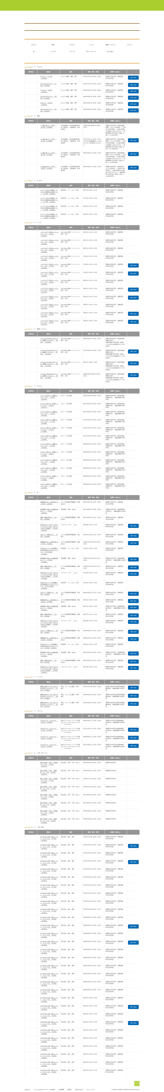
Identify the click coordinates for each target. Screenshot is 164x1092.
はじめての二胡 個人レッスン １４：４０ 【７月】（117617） (49, 879)
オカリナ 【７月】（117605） (46, 77)
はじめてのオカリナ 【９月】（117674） (48, 110)
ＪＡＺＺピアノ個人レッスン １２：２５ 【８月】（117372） (49, 298)
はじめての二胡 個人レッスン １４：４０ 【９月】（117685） (49, 1040)
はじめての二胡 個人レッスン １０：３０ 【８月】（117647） (49, 927)
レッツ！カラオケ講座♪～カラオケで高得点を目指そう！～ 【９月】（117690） (49, 216)
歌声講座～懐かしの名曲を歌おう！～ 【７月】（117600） (49, 560)
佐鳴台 (125, 2)
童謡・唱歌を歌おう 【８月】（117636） (48, 615)
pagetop (137, 1083)
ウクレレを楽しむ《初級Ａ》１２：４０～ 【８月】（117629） (49, 445)
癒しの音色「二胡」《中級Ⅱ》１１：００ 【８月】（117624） (48, 804)
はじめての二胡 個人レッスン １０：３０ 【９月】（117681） (49, 1007)
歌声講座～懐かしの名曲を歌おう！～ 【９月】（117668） (49, 654)
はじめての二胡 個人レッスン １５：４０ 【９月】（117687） (49, 1056)
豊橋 (87, 2)
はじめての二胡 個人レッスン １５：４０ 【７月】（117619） (49, 895)
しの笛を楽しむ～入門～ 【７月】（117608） (48, 140)
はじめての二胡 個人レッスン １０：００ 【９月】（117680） (49, 999)
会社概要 (61, 1089)
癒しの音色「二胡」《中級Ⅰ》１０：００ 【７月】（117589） (49, 780)
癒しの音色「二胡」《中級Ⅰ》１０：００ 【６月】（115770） (49, 764)
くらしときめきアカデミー (33, 5)
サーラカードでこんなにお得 (110, 7)
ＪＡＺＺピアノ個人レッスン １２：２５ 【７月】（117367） (49, 274)
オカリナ (34, 44)
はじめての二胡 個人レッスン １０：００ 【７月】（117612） (49, 838)
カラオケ (72, 44)
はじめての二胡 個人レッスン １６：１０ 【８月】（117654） (49, 983)
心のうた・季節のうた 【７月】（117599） (49, 535)
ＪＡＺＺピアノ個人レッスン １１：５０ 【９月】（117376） (49, 314)
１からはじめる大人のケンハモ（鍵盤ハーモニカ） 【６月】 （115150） (49, 340)
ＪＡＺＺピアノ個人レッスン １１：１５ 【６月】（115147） (49, 234)
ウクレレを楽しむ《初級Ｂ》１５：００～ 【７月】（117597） (49, 437)
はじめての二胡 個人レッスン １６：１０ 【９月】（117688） (49, 1064)
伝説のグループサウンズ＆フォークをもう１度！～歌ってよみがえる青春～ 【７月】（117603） (49, 575)
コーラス (53, 51)
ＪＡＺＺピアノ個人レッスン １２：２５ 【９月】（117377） (49, 322)
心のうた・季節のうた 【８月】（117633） (49, 593)
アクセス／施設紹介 (114, 18)
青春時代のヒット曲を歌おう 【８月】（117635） (49, 601)
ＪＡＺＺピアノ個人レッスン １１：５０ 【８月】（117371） (49, 290)
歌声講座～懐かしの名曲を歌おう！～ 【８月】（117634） (49, 608)
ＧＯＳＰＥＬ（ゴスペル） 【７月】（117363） (49, 729)
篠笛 (53, 44)
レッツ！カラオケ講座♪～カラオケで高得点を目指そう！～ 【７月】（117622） (49, 200)
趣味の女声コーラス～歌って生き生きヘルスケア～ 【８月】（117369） (49, 696)
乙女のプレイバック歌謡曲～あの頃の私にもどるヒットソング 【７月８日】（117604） (49, 551)
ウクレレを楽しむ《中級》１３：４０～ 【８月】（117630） (49, 454)
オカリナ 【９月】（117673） (46, 104)
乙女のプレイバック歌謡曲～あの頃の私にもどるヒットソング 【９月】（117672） (49, 646)
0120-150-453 (76, 18)
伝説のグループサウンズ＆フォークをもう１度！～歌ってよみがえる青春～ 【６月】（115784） (49, 527)
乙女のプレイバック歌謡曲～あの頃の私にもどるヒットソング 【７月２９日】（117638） (49, 585)
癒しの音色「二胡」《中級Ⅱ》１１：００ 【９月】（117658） (48, 820)
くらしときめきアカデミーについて (62, 7)
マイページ (75, 2)
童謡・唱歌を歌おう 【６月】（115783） (48, 518)
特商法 (69, 1089)
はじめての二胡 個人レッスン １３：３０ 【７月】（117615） (49, 862)
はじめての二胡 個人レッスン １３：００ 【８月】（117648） (49, 935)
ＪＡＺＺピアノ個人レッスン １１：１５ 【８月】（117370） (49, 282)
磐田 (135, 2)
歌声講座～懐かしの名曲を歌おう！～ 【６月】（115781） (49, 511)
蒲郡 (97, 2)
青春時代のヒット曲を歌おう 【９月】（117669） (49, 639)
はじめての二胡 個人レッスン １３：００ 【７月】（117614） (49, 854)
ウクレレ (129, 44)
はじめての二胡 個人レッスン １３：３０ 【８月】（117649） (49, 943)
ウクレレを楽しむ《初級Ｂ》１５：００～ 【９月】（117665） (49, 486)
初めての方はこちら (87, 7)
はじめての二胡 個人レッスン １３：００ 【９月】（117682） (49, 1015)
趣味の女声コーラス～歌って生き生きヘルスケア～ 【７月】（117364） (49, 688)
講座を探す (98, 18)
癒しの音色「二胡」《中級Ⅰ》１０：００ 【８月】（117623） (49, 796)
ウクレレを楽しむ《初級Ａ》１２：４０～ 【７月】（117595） (49, 421)
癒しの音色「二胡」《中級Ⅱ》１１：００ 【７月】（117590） (48, 788)
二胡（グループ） (91, 51)
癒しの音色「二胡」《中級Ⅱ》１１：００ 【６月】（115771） (48, 772)
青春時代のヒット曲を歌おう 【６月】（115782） (49, 503)
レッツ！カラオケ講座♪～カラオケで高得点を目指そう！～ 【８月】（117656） (49, 208)
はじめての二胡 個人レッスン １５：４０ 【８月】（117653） (49, 975)
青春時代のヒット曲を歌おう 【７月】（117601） (49, 543)
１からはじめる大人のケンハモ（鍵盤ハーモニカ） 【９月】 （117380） (49, 376)
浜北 (106, 2)
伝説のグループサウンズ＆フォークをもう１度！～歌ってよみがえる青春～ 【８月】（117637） (49, 623)
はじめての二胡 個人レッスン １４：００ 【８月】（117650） (49, 951)
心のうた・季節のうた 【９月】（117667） (49, 631)
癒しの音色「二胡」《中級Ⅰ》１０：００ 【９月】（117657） (49, 812)
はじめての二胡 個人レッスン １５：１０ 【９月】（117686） (49, 1048)
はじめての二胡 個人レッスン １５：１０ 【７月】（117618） (49, 887)
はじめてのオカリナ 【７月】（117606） (48, 84)
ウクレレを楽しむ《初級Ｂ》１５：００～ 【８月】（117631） (49, 462)
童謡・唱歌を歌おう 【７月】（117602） (48, 567)
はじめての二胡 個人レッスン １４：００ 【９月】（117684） (49, 1032)
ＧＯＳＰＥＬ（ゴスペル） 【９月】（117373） (49, 745)
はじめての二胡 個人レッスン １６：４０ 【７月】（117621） (49, 911)
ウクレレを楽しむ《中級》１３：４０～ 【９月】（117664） (49, 478)
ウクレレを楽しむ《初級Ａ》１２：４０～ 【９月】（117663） (49, 470)
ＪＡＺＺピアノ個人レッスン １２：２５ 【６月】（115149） (49, 250)
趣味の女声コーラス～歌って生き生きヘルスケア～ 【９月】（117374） (49, 704)
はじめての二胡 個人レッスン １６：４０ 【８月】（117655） (49, 991)
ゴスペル (72, 51)
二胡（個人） (110, 51)
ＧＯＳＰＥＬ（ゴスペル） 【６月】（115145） (49, 721)
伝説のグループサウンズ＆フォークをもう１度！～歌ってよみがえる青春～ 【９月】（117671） (49, 669)
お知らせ (129, 18)
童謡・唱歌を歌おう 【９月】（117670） (48, 661)
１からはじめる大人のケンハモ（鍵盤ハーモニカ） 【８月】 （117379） (49, 364)
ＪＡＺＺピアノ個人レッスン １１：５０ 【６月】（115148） (49, 242)
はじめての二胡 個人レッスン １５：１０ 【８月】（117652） (49, 967)
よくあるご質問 (132, 7)
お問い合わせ (79, 1089)
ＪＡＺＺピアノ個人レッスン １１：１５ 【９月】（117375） (49, 306)
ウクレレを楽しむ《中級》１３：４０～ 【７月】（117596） (49, 429)
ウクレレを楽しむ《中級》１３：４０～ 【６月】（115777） (49, 405)
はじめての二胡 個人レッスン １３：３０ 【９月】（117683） (49, 1023)
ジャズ (91, 44)
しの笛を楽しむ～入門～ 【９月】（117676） (48, 167)
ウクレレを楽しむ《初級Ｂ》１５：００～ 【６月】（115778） (49, 413)
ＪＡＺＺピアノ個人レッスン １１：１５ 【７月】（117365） (49, 258)
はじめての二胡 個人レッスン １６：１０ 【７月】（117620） (49, 903)
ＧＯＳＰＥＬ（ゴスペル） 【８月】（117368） (49, 737)
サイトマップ (91, 1089)
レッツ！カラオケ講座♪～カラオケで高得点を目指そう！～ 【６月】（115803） (49, 192)
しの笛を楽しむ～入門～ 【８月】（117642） (48, 154)
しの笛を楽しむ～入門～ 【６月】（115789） (48, 126)
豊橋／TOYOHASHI (43, 18)
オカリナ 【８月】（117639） (46, 91)
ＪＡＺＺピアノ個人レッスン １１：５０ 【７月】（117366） (49, 266)
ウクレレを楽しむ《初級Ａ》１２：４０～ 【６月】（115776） (49, 397)
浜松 (115, 2)
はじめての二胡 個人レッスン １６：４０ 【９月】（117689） (49, 1072)
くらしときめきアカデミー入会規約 (44, 1089)
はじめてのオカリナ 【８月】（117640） (48, 97)
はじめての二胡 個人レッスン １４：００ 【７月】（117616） (49, 871)
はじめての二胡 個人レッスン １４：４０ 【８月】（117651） (49, 959)
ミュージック (28, 67)
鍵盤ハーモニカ (110, 44)
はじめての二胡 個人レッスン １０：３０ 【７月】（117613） (49, 846)
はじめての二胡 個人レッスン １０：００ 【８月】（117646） (49, 919)
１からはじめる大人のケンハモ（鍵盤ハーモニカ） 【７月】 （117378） (49, 352)
